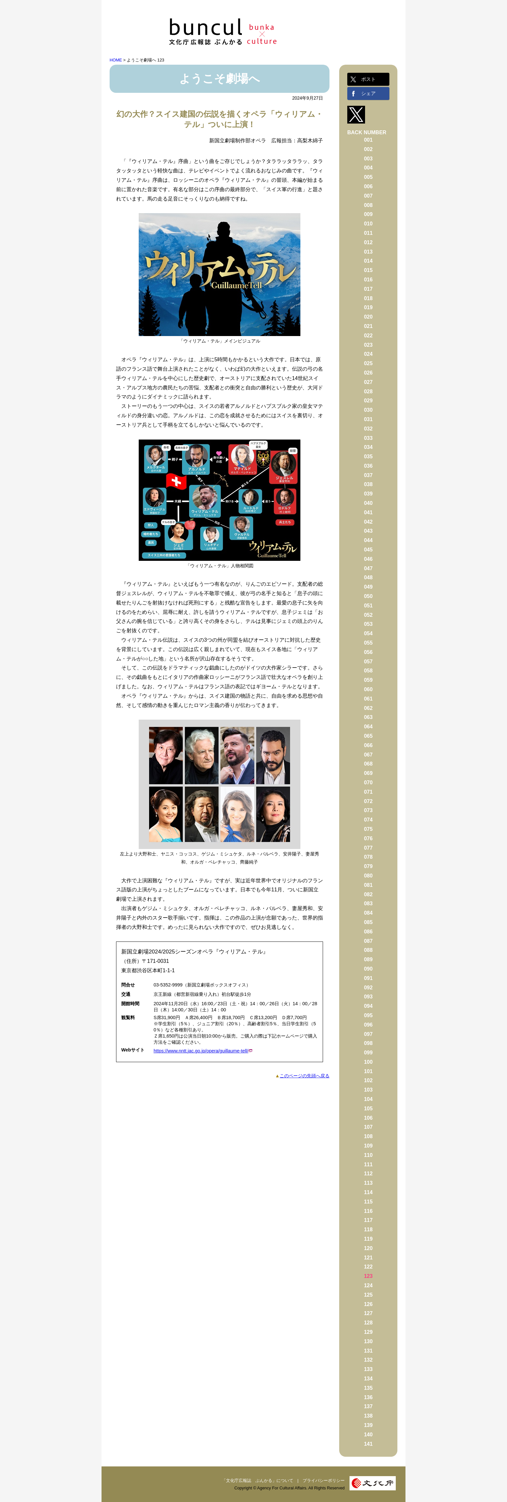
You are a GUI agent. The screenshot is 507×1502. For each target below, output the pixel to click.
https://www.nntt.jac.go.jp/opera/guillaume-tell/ (201, 1050)
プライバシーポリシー (324, 1480)
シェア (368, 93)
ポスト (368, 79)
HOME (116, 60)
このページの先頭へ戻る (304, 1075)
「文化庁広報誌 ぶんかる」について (257, 1480)
